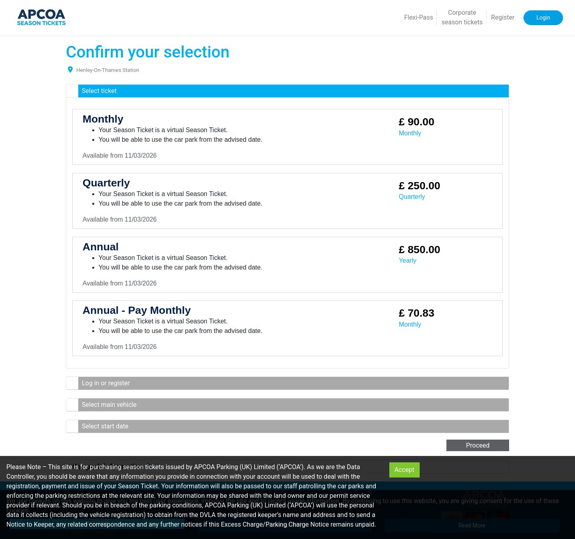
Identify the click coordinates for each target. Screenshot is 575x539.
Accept (404, 470)
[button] (287, 91)
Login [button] (543, 17)
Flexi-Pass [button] (418, 17)
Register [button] (503, 17)
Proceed (478, 445)
